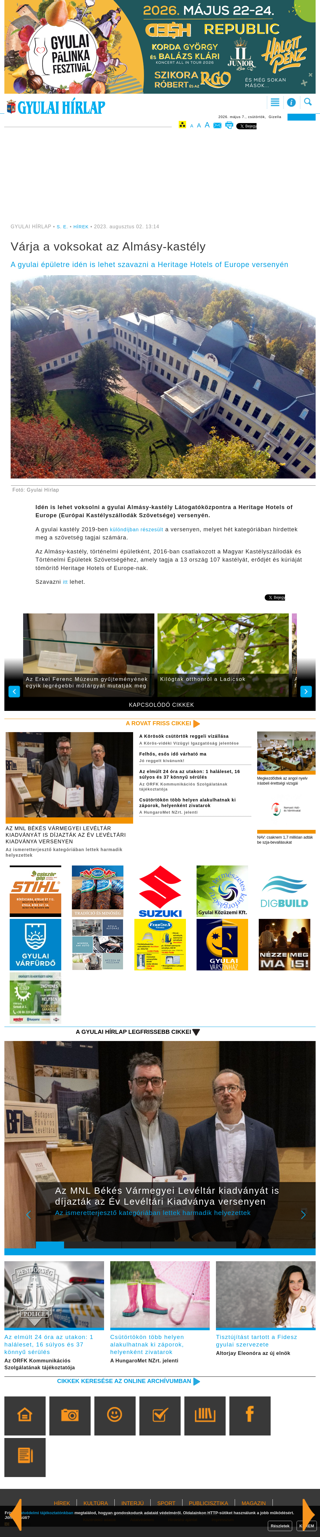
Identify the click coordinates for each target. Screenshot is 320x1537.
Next (306, 1224)
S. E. (63, 226)
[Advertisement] (160, 177)
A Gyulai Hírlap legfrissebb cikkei (126, 1037)
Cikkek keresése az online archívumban (116, 1391)
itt (65, 582)
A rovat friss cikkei (154, 723)
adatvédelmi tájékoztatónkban (44, 1512)
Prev (45, 1224)
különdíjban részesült (140, 529)
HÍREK (82, 226)
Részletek (280, 1526)
